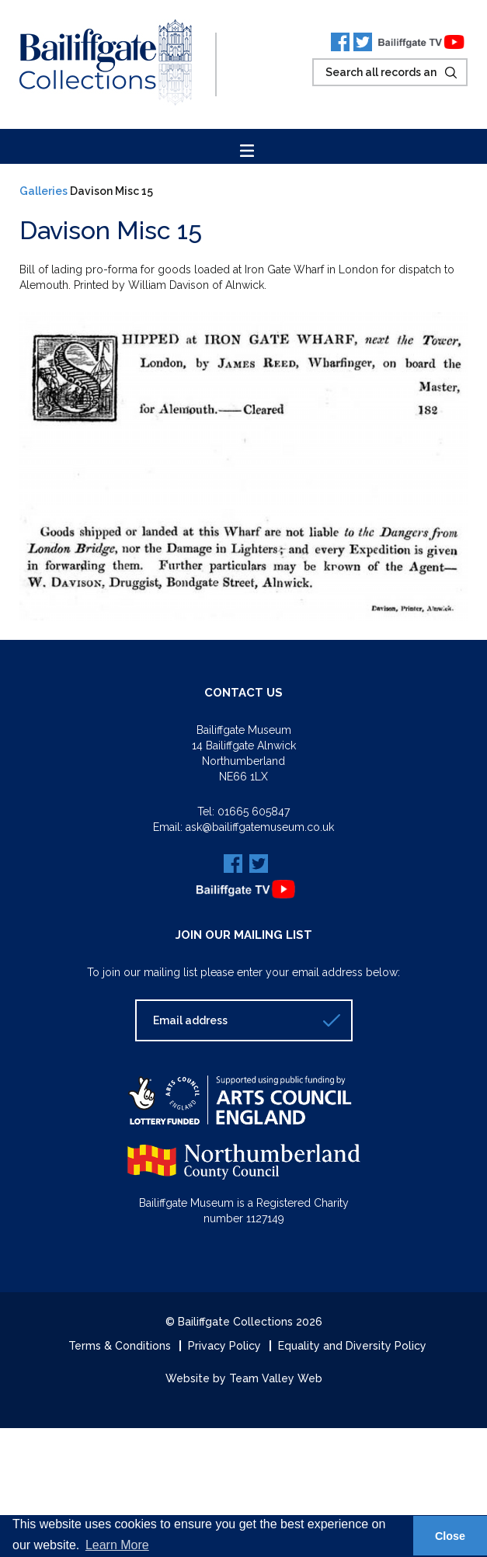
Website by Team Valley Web (243, 1378)
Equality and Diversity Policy (352, 1346)
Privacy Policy (224, 1346)
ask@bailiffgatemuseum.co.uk (260, 827)
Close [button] (450, 1536)
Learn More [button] (117, 1545)
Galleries (43, 191)
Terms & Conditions (119, 1346)
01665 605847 (253, 811)
